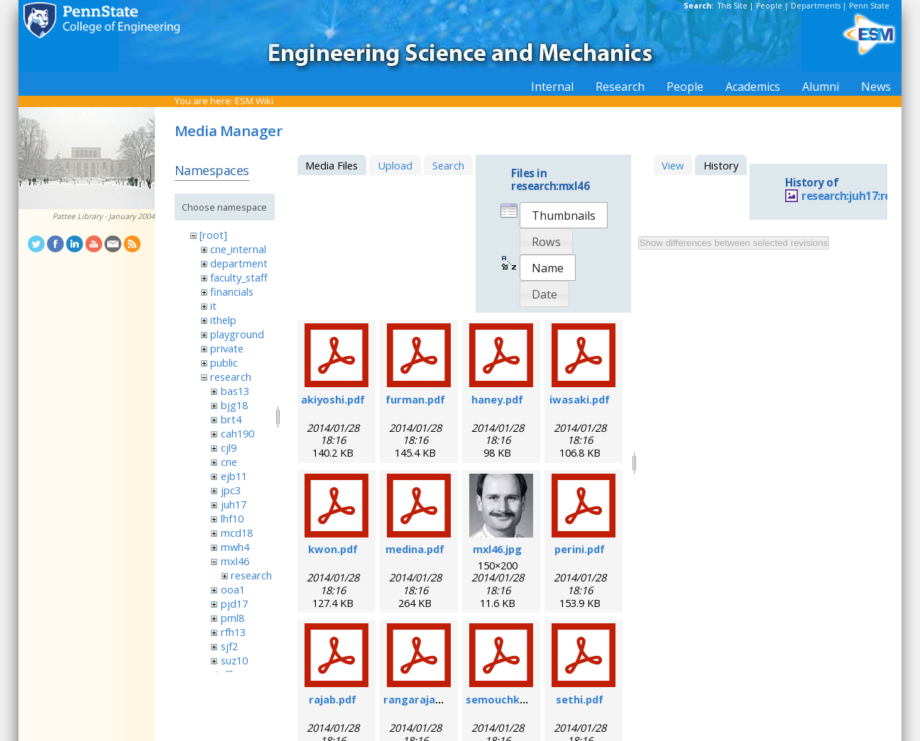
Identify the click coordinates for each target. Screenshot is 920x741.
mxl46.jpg (497, 549)
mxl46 (235, 561)
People (769, 6)
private (226, 348)
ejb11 (234, 476)
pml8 (232, 618)
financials (231, 291)
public (224, 362)
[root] (213, 235)
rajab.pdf (332, 699)
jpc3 (231, 490)
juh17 (233, 504)
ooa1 (233, 589)
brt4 (231, 419)
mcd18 (237, 532)
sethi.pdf (579, 699)
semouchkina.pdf (511, 699)
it (213, 306)
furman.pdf (415, 399)
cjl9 (228, 447)
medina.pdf (414, 549)
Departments (815, 6)
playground (237, 334)
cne (229, 462)
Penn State (869, 6)
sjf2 (229, 646)
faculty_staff (239, 277)
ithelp (223, 320)
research (230, 376)
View (673, 165)
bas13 (235, 391)
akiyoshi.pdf (333, 399)
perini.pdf (579, 549)
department (239, 263)
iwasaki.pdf (579, 399)
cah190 (237, 433)
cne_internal (238, 249)
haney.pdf (497, 399)
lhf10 (232, 518)
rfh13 (233, 632)
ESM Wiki (254, 100)
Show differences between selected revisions (734, 243)
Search (448, 165)
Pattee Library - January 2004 (104, 216)
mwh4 (235, 547)
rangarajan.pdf (422, 699)
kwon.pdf (333, 549)
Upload (395, 165)
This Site (733, 6)
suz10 (234, 660)
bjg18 (234, 405)
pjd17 (234, 603)
